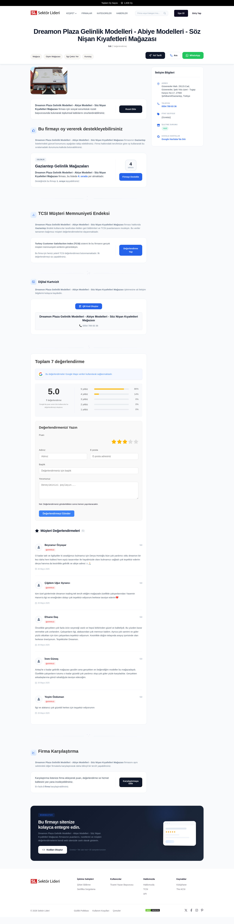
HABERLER (122, 13)
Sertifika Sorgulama (86, 892)
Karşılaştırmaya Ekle (130, 785)
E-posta (94, 450)
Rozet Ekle (131, 109)
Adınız (42, 450)
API (145, 897)
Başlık (42, 464)
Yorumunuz (44, 478)
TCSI (145, 892)
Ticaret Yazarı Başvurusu (121, 888)
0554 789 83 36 (169, 106)
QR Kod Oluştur (88, 306)
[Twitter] (185, 914)
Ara (173, 55)
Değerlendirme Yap (130, 250)
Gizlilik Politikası (81, 914)
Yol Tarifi (155, 55)
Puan (41, 435)
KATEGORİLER (104, 13)
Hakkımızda (148, 888)
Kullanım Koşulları (101, 914)
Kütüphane (181, 888)
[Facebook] (191, 914)
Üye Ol (181, 13)
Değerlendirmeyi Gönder (57, 516)
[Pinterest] (202, 914)
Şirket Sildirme (84, 888)
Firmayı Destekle (130, 177)
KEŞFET (71, 13)
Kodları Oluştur (52, 852)
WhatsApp (193, 55)
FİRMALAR (86, 13)
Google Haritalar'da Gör (174, 139)
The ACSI (180, 892)
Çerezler (117, 914)
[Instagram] (196, 914)
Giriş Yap (196, 13)
